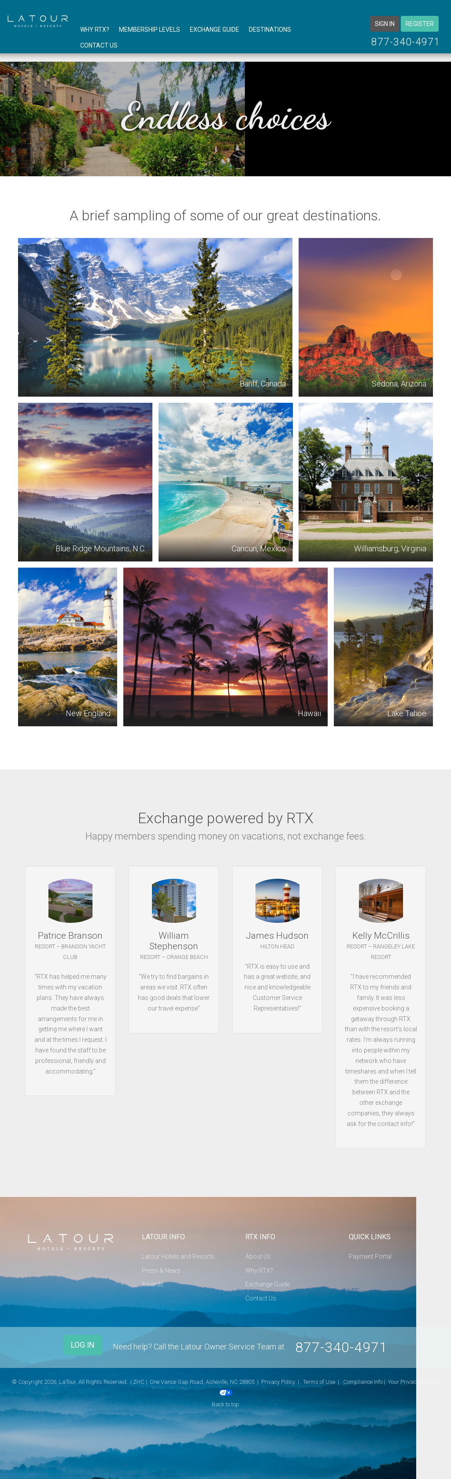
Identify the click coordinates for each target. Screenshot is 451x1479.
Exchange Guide (214, 29)
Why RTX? (94, 29)
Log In (83, 1344)
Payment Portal (370, 1256)
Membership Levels (149, 29)
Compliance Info (363, 1377)
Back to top (225, 1399)
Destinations (270, 29)
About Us (258, 1256)
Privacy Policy (278, 1377)
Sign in (385, 23)
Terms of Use (319, 1377)
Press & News (161, 1270)
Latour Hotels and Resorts (178, 1256)
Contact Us (99, 45)
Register (420, 23)
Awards (152, 1284)
